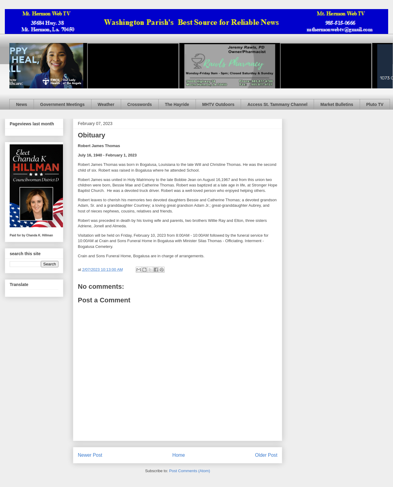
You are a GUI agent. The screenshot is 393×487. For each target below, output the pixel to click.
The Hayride (177, 104)
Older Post (266, 455)
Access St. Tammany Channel (277, 104)
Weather (106, 104)
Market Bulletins (336, 104)
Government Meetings (62, 104)
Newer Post (90, 455)
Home (178, 455)
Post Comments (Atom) (189, 471)
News (21, 104)
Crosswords (139, 104)
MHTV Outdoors (218, 104)
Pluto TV (375, 104)
